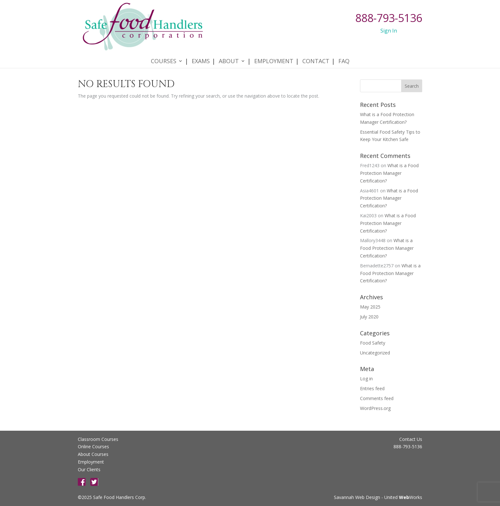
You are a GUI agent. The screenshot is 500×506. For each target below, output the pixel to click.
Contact (315, 55)
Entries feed (372, 388)
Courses (163, 55)
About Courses (93, 454)
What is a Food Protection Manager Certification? (389, 173)
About (229, 55)
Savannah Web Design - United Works (378, 497)
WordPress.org (375, 408)
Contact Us (410, 439)
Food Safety (372, 343)
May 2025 (370, 307)
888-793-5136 (388, 18)
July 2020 (369, 317)
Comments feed (376, 398)
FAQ (343, 55)
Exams (201, 55)
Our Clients (89, 469)
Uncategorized (375, 353)
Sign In (388, 30)
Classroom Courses (98, 439)
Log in (366, 379)
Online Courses (93, 446)
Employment (273, 55)
